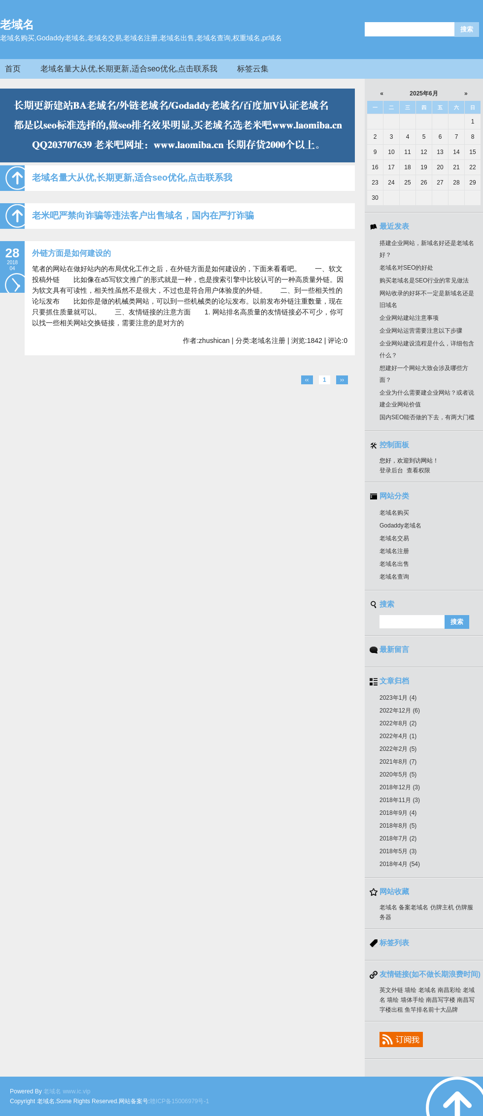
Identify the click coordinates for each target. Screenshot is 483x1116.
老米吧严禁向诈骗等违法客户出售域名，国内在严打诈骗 (143, 215)
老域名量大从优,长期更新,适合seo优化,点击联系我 (128, 68)
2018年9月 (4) (398, 812)
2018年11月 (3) (400, 800)
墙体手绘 (412, 999)
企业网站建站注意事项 (409, 317)
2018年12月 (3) (400, 787)
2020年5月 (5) (398, 774)
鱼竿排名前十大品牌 (431, 1009)
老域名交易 (394, 538)
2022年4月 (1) (398, 736)
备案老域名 (413, 907)
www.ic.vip (76, 1091)
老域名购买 (394, 512)
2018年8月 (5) (398, 825)
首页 (13, 68)
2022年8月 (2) (398, 723)
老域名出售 (394, 563)
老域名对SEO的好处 (406, 267)
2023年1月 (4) (398, 697)
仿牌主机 (442, 907)
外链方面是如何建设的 (71, 253)
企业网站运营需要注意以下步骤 (421, 330)
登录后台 (391, 470)
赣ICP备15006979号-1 (179, 1101)
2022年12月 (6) (400, 710)
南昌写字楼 (440, 999)
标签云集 (253, 68)
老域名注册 (394, 551)
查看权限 (418, 470)
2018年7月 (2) (398, 838)
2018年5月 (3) (398, 851)
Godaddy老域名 (400, 525)
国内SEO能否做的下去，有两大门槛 (427, 417)
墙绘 (410, 990)
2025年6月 (424, 93)
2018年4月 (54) (400, 864)
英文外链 (391, 990)
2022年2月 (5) (398, 748)
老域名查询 (394, 576)
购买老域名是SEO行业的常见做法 (424, 280)
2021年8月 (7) (398, 761)
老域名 (17, 24)
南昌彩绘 (449, 990)
